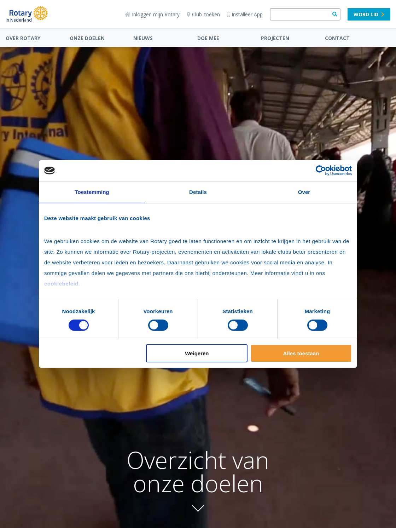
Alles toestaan (301, 353)
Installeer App (245, 14)
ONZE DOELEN (87, 38)
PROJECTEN (275, 38)
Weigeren (197, 353)
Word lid (369, 14)
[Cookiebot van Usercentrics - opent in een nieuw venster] (321, 170)
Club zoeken (203, 14)
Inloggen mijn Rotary (152, 14)
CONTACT (337, 38)
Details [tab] (198, 192)
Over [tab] (304, 192)
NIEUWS (143, 38)
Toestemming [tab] (92, 192)
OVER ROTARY (23, 38)
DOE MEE (208, 38)
